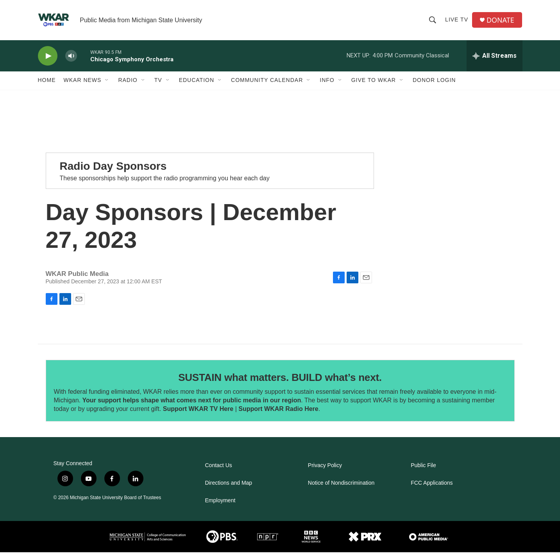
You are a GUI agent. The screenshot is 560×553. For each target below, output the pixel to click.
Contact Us (218, 466)
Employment (220, 501)
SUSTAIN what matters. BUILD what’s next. (280, 378)
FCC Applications (432, 484)
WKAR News (83, 81)
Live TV (456, 20)
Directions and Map (228, 484)
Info (327, 81)
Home (47, 81)
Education (196, 81)
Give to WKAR (373, 81)
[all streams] (494, 56)
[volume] (71, 57)
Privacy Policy (325, 466)
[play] (47, 56)
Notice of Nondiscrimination (341, 484)
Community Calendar (267, 81)
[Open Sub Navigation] (107, 81)
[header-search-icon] (432, 20)
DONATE (500, 20)
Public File (423, 466)
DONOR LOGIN (434, 81)
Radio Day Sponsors (113, 167)
